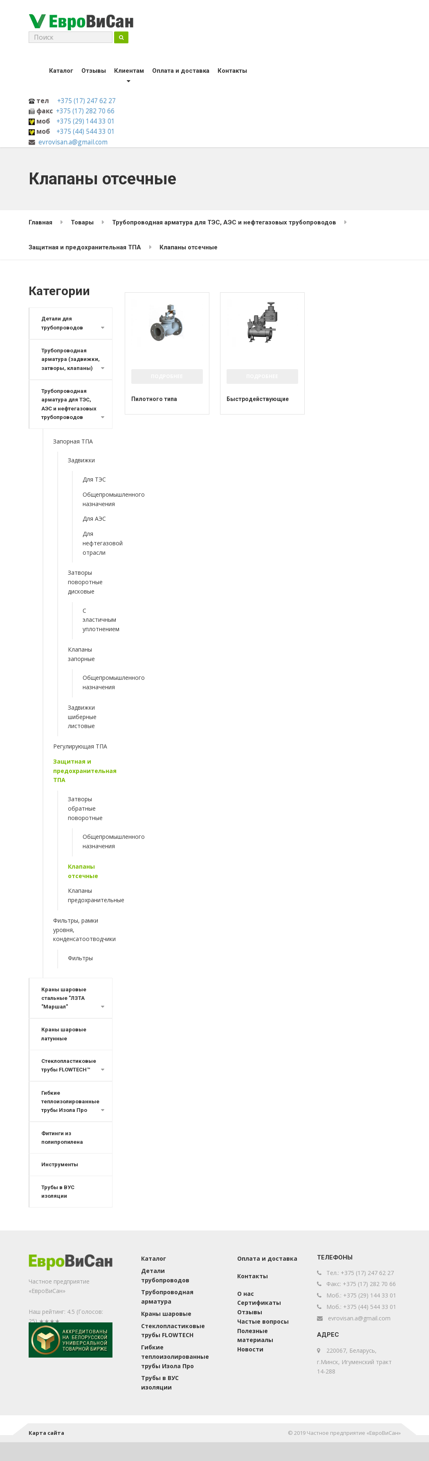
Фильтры (80, 971)
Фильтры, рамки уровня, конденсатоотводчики (82, 943)
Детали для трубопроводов (63, 325)
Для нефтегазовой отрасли (97, 556)
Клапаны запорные (81, 667)
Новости (250, 1368)
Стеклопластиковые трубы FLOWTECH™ (69, 1081)
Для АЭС (94, 532)
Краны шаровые (166, 1332)
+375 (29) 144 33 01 (85, 122)
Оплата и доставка (180, 72)
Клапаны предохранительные (90, 908)
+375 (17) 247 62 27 (86, 101)
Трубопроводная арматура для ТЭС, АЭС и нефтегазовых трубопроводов (70, 416)
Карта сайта (46, 1451)
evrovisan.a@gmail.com (73, 143)
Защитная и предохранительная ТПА (82, 784)
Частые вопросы (263, 1340)
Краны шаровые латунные (64, 1048)
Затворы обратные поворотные (85, 822)
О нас (245, 1312)
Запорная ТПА (73, 455)
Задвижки (81, 473)
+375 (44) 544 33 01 (85, 132)
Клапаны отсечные (83, 884)
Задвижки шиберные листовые (82, 730)
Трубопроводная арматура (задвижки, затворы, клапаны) (68, 366)
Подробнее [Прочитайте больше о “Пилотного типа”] (167, 377)
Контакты (232, 72)
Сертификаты (259, 1322)
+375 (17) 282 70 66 (85, 112)
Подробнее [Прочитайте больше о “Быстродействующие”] (262, 377)
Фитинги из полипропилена (63, 1155)
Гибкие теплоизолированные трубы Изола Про (71, 1118)
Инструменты (60, 1182)
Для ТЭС (94, 493)
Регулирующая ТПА (80, 760)
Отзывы (93, 72)
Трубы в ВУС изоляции (58, 1210)
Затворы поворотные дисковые (85, 595)
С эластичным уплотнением (97, 633)
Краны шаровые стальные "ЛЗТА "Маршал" (64, 1012)
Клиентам (129, 72)
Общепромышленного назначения (97, 512)
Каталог (61, 72)
